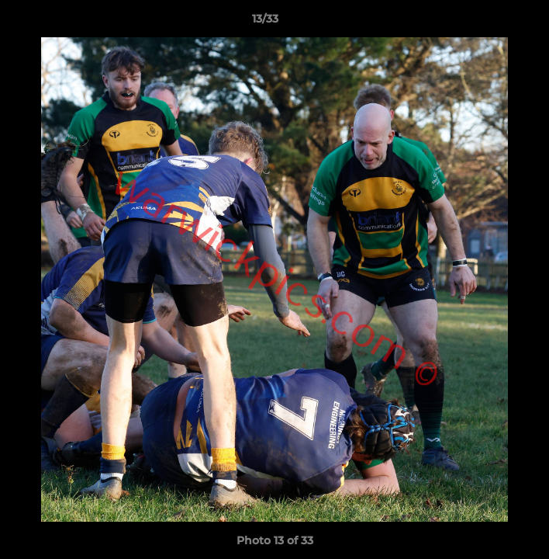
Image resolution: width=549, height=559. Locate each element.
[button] (493, 23)
